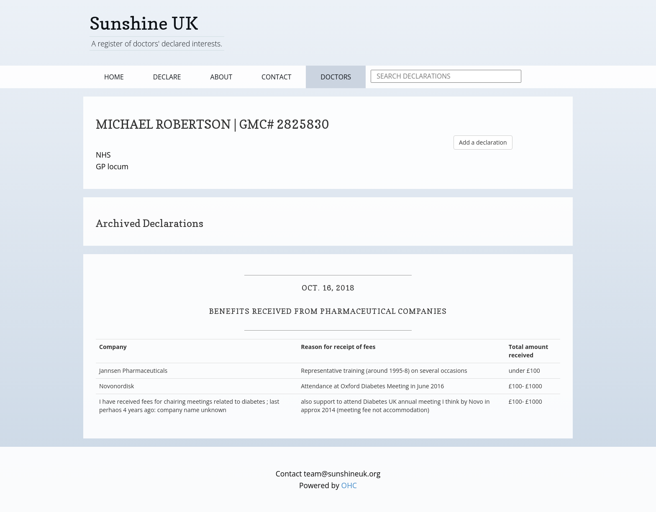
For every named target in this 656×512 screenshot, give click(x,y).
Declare (167, 77)
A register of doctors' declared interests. (156, 43)
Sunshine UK (144, 23)
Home (114, 77)
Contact (276, 77)
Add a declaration (483, 142)
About (221, 77)
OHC (349, 485)
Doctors (335, 77)
